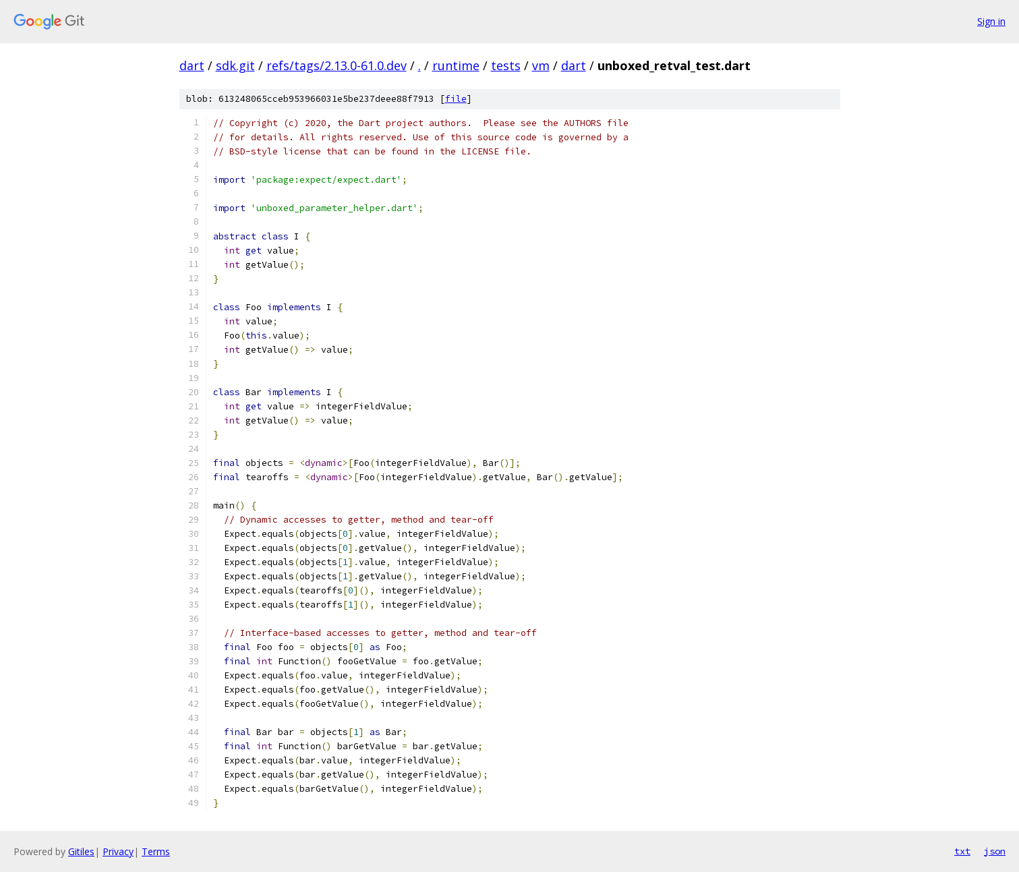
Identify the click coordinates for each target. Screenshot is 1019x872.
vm (541, 65)
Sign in (991, 21)
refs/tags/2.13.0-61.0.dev (336, 65)
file (456, 99)
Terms (156, 851)
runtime (455, 65)
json (995, 851)
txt (962, 851)
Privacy (118, 851)
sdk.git (235, 65)
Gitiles (81, 851)
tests (506, 65)
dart (191, 65)
